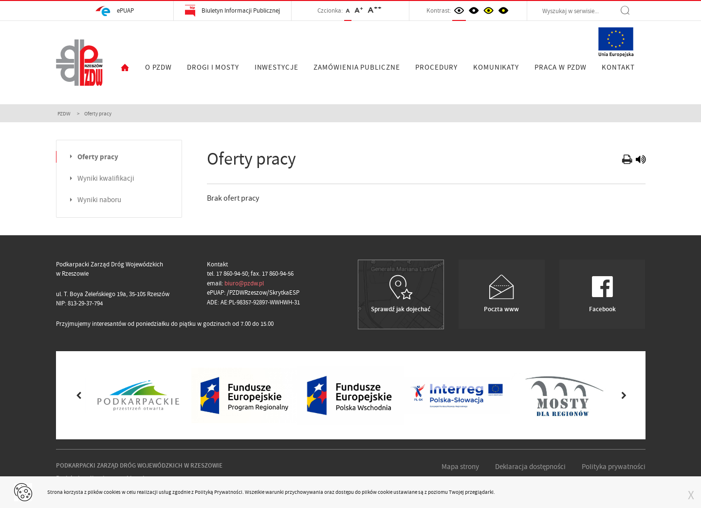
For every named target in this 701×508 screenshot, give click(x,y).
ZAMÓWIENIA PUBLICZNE (357, 67)
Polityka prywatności (614, 466)
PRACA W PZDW (561, 67)
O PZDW (158, 67)
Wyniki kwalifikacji (105, 178)
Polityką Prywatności (218, 492)
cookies (112, 492)
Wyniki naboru (99, 200)
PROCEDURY (436, 67)
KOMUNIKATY (496, 67)
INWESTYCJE (276, 67)
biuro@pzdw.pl (244, 283)
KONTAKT (618, 67)
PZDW (64, 113)
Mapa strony (460, 466)
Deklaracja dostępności (530, 466)
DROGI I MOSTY (213, 67)
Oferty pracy (97, 157)
